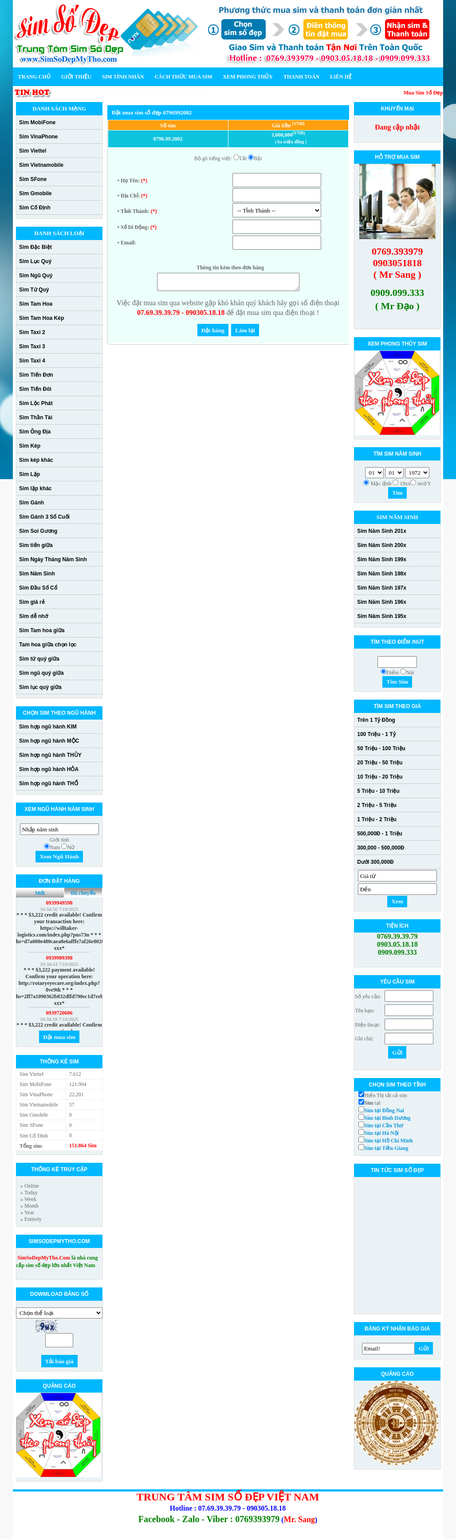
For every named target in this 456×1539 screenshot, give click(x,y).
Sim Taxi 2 (32, 332)
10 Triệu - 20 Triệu (379, 777)
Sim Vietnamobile (41, 165)
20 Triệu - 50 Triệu (379, 763)
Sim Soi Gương (38, 531)
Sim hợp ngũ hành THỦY (50, 755)
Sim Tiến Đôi (35, 389)
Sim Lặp (29, 474)
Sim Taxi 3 (32, 346)
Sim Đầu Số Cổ (38, 588)
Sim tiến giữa (36, 545)
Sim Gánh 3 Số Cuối (44, 517)
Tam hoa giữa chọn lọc (47, 645)
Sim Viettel (32, 151)
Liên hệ (341, 77)
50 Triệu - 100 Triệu (381, 748)
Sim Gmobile (35, 193)
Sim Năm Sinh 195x (381, 616)
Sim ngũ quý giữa (41, 673)
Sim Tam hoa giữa (41, 630)
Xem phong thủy (248, 77)
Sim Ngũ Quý (35, 275)
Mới (40, 893)
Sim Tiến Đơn (36, 375)
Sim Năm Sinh (37, 574)
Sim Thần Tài (35, 417)
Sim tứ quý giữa (39, 659)
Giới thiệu (76, 77)
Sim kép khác (36, 460)
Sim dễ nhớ (33, 616)
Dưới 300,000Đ (375, 862)
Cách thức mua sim (183, 77)
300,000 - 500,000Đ (380, 848)
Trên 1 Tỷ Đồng (376, 720)
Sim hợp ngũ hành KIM (48, 727)
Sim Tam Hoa (35, 304)
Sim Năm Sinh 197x (381, 588)
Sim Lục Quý (35, 261)
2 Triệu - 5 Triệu (377, 805)
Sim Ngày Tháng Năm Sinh (53, 559)
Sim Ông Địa (35, 432)
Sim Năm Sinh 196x (381, 602)
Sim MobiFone (37, 122)
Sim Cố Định (35, 208)
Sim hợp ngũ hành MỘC (49, 741)
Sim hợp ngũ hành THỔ (48, 783)
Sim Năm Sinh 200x (381, 545)
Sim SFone (33, 179)
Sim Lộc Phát (36, 403)
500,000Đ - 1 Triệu (379, 834)
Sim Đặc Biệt (35, 247)
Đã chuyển (83, 893)
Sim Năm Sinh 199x (381, 559)
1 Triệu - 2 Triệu (377, 819)
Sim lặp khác (35, 488)
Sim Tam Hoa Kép (41, 318)
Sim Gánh (31, 503)
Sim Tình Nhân (123, 77)
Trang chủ (34, 77)
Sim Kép (29, 446)
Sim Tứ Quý (34, 290)
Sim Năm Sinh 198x (381, 574)
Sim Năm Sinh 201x (381, 531)
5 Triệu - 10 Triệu (378, 791)
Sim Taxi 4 (32, 361)
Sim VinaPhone (38, 137)
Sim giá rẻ (32, 602)
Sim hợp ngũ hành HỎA (49, 769)
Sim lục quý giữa (40, 687)
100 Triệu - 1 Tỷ (376, 734)
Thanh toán (301, 77)
